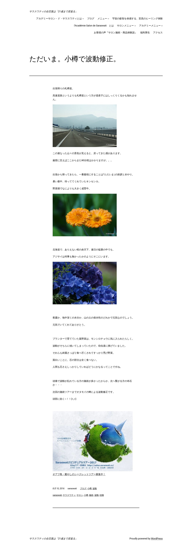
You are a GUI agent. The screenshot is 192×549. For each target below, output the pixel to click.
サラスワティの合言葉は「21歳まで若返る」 (53, 11)
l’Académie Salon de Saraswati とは (94, 25)
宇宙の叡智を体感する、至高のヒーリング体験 (137, 18)
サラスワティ (69, 495)
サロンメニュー (125, 25)
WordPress (157, 538)
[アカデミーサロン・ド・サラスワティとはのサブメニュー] (83, 18)
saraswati (57, 495)
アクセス (158, 32)
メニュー (102, 18)
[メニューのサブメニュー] (108, 18)
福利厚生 (145, 32)
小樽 (89, 488)
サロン (80, 495)
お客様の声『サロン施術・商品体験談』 (115, 32)
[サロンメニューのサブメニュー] (135, 25)
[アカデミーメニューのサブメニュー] (162, 25)
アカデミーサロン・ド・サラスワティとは (59, 18)
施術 (91, 495)
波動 (95, 488)
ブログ (90, 18)
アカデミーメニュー (150, 25)
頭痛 (102, 495)
